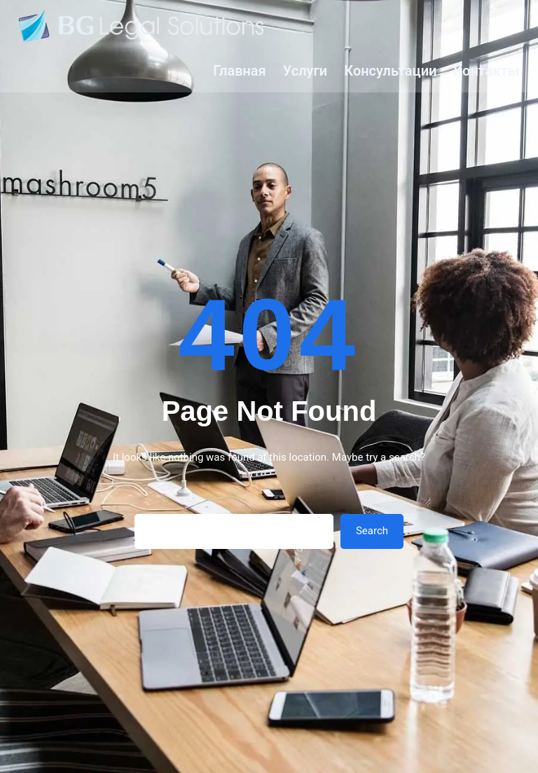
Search (372, 530)
